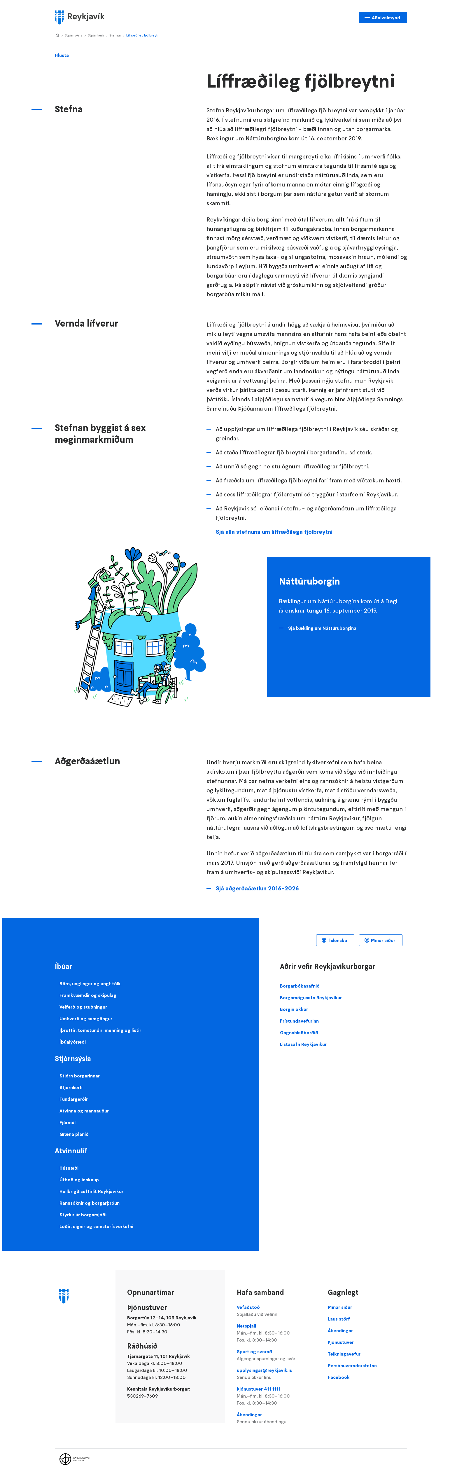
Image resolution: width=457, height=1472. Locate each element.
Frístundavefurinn (299, 1021)
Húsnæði (68, 1168)
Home (57, 35)
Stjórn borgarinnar (79, 1076)
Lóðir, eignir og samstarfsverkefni (96, 1226)
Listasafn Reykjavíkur (303, 1044)
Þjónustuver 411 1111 (276, 1396)
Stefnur (115, 35)
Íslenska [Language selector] (337, 940)
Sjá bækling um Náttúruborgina (322, 628)
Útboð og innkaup (79, 1180)
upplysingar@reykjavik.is (276, 1374)
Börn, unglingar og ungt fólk (90, 983)
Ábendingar (276, 1418)
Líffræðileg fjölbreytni (143, 35)
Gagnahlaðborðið (299, 1032)
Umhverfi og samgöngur (85, 1018)
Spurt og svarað (276, 1355)
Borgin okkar (294, 1009)
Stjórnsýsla (74, 35)
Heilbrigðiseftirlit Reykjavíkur (91, 1191)
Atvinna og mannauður (84, 1111)
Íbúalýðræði (72, 1042)
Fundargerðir (73, 1099)
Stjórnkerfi (96, 35)
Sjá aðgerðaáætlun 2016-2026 (257, 888)
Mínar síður (383, 940)
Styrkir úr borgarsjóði (82, 1215)
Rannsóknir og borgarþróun (89, 1203)
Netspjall (276, 1333)
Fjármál (67, 1122)
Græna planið (74, 1134)
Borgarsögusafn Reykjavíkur (311, 997)
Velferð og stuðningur (83, 1007)
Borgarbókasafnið (300, 986)
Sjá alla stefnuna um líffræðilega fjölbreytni (274, 532)
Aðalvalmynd (386, 17)
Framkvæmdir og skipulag (87, 995)
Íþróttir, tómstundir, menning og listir (100, 1030)
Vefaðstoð (276, 1311)
